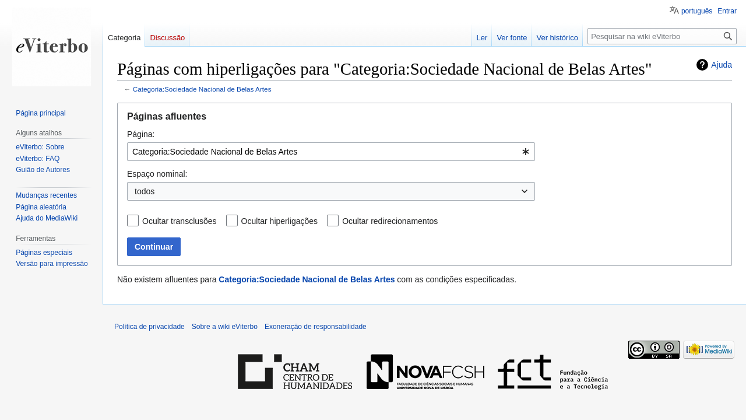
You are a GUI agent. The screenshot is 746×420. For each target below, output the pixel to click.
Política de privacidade (149, 327)
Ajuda (721, 64)
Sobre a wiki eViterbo (225, 327)
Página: (140, 134)
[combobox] (331, 151)
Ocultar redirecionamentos (390, 221)
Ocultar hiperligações (279, 221)
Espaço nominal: (157, 173)
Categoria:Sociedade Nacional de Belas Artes (202, 89)
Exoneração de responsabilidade (316, 327)
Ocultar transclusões (179, 221)
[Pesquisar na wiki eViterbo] (662, 36)
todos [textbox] (144, 191)
